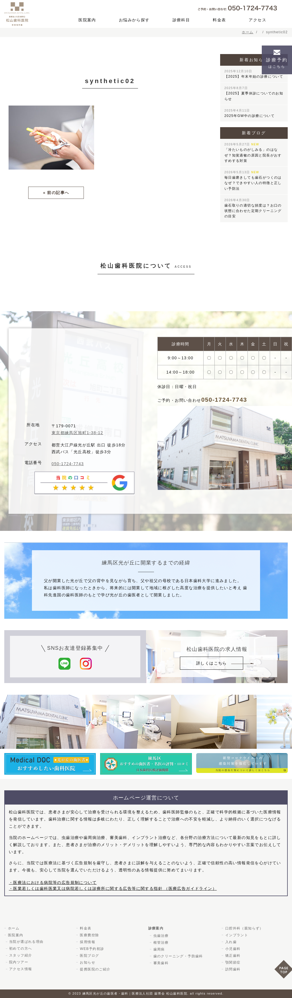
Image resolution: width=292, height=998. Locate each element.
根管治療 (161, 942)
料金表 (219, 20)
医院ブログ (89, 955)
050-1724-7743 (68, 463)
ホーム (13, 928)
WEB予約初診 (92, 948)
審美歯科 (161, 963)
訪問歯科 (232, 969)
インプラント (236, 935)
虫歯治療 (161, 935)
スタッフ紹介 (20, 955)
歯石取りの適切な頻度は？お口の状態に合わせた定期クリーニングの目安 (253, 208)
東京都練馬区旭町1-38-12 (77, 432)
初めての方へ (20, 948)
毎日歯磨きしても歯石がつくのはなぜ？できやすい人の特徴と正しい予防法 (253, 180)
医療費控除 (89, 935)
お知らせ (87, 962)
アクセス (257, 20)
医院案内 (87, 20)
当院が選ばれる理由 (26, 942)
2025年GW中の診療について (249, 113)
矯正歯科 (232, 955)
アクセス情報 (20, 969)
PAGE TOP (283, 971)
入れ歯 (230, 942)
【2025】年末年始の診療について (253, 74)
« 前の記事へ (56, 192)
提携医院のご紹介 (95, 969)
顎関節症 (232, 962)
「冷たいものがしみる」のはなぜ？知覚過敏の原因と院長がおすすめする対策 (253, 153)
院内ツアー (18, 962)
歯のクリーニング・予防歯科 (178, 956)
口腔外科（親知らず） (244, 928)
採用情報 (87, 942)
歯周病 (159, 949)
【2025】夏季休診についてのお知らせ (253, 93)
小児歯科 (232, 948)
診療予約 (277, 63)
